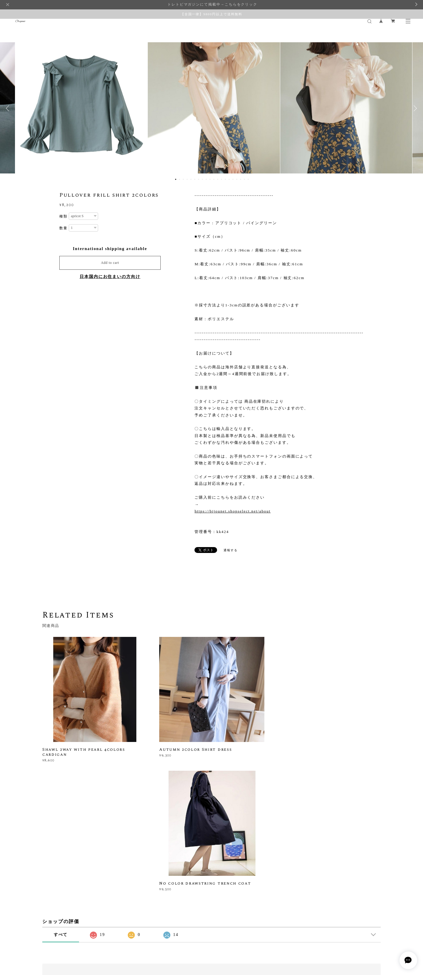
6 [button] (194, 179)
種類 (63, 216)
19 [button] (244, 179)
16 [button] (233, 179)
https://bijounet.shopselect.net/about (232, 511)
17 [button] (236, 179)
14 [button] (225, 179)
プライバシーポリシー (59, 940)
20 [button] (248, 179)
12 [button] (217, 179)
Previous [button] (9, 108)
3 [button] (183, 179)
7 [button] (198, 179)
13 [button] (221, 179)
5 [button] (191, 179)
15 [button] (229, 179)
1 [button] (175, 179)
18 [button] (240, 179)
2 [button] (179, 179)
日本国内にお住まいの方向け (110, 276)
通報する (231, 550)
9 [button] (206, 179)
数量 (63, 228)
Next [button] (414, 108)
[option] (211, 108)
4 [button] (187, 179)
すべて (61, 805)
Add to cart (110, 263)
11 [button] (213, 179)
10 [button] (210, 179)
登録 (329, 863)
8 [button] (202, 179)
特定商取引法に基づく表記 (104, 940)
